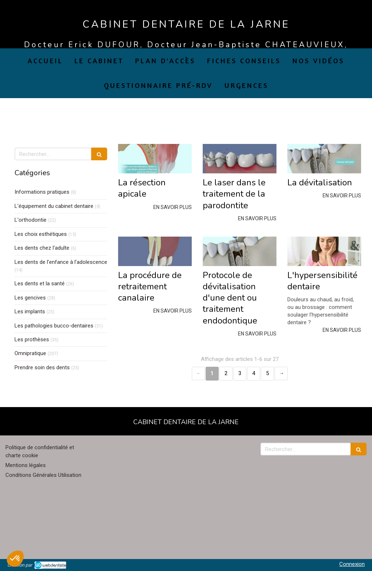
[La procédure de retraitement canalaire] (155, 251)
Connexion (352, 564)
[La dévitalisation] (324, 158)
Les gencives (30, 297)
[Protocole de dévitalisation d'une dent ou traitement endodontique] (239, 251)
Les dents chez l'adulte (42, 248)
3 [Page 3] (239, 373)
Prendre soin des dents (42, 367)
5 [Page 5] (267, 373)
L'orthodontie (30, 220)
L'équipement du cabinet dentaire (54, 206)
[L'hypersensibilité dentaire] (324, 251)
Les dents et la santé (40, 283)
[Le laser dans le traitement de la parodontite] (239, 158)
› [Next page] (281, 373)
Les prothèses (32, 339)
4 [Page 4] (253, 373)
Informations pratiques (42, 192)
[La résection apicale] (155, 158)
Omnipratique (30, 353)
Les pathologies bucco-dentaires (54, 325)
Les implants (30, 311)
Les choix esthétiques (41, 234)
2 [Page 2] (226, 373)
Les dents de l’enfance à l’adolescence (61, 262)
